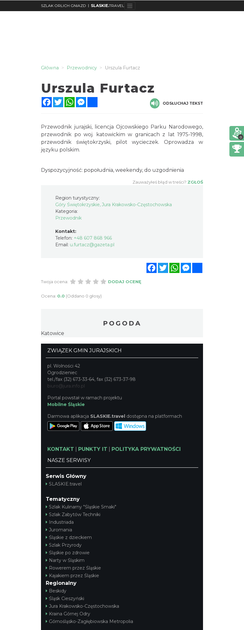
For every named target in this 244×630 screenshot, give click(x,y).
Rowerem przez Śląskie (73, 568)
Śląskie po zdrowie (68, 553)
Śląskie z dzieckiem (69, 537)
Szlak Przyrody (64, 545)
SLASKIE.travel (64, 484)
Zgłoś (195, 182)
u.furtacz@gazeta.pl (92, 245)
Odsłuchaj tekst (176, 103)
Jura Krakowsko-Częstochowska (82, 606)
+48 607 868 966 (93, 238)
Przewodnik (68, 218)
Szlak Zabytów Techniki (73, 514)
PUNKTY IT (92, 449)
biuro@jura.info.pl (66, 386)
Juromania (59, 530)
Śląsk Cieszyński (65, 598)
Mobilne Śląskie (66, 404)
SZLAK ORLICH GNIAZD (63, 5)
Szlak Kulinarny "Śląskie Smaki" (81, 507)
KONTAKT (60, 449)
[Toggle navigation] (129, 6)
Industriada (60, 522)
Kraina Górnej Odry (68, 614)
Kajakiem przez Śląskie (72, 575)
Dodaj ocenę (124, 281)
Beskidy (56, 591)
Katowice (52, 333)
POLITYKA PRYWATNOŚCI (146, 449)
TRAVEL (107, 5)
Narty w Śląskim (65, 560)
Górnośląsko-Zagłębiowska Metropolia (89, 621)
